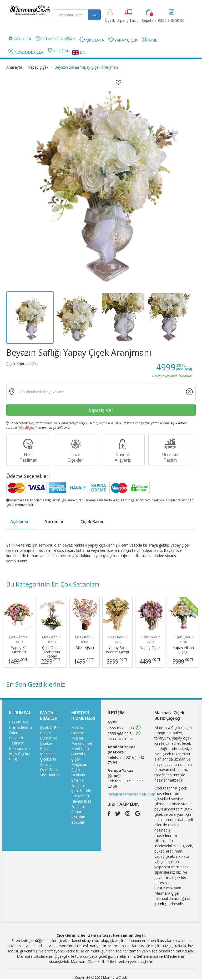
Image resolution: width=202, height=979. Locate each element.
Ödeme (15, 732)
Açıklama (19, 521)
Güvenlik (16, 737)
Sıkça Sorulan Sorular (78, 817)
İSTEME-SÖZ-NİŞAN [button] (55, 38)
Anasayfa (14, 67)
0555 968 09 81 (121, 733)
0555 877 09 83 (121, 727)
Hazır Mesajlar (47, 751)
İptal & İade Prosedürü (81, 793)
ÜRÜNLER (19, 38)
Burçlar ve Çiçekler (48, 741)
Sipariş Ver (101, 410)
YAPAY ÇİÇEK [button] (123, 40)
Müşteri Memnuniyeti (82, 741)
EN (78, 52)
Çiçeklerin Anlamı (48, 762)
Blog (13, 758)
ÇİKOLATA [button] (91, 40)
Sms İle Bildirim (77, 783)
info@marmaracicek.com (131, 794)
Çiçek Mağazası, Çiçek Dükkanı (80, 767)
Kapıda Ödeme (77, 730)
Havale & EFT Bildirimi (82, 804)
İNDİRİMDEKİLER (25, 52)
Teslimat (16, 743)
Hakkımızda (18, 722)
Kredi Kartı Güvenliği (80, 751)
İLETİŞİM (58, 50)
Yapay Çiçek (38, 67)
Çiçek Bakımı (92, 521)
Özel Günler (50, 769)
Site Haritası (50, 774)
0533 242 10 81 (121, 738)
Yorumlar (54, 521)
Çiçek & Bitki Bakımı (50, 730)
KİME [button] (149, 40)
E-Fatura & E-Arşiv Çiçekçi (20, 751)
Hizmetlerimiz (20, 727)
